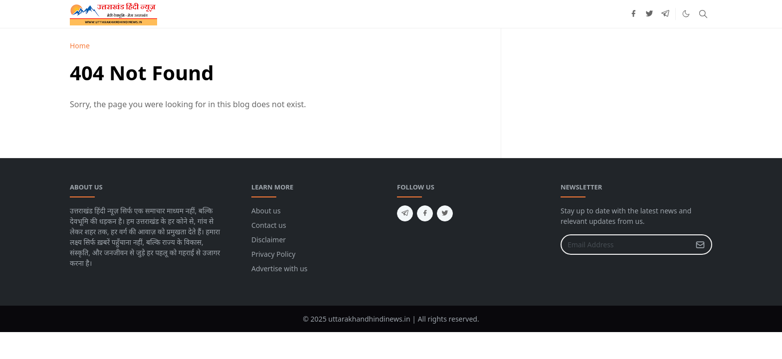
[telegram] (665, 14)
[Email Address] (626, 244)
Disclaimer (268, 239)
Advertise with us (279, 268)
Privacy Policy (273, 254)
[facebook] (633, 14)
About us (266, 210)
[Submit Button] (700, 244)
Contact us (268, 225)
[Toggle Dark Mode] (686, 13)
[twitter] (649, 14)
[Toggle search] (703, 14)
